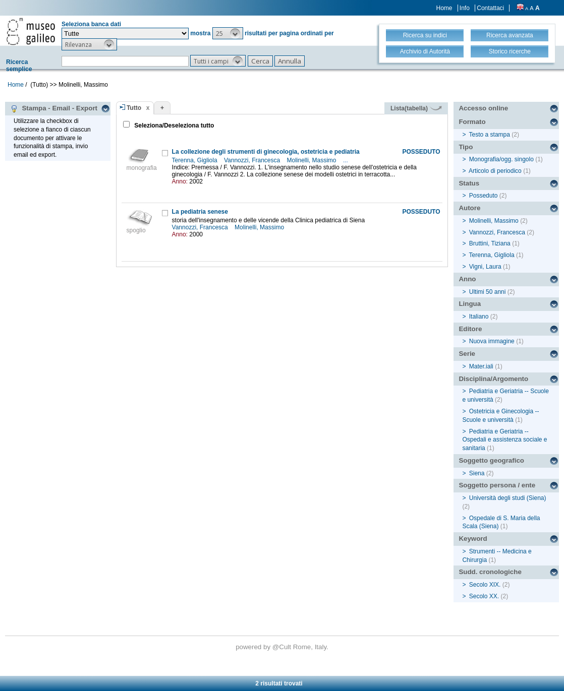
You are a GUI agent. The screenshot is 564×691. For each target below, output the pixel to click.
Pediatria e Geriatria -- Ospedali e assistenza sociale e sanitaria (504, 440)
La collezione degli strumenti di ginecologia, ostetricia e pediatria (266, 151)
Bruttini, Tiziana (490, 243)
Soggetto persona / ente (497, 485)
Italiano (479, 316)
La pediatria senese (200, 211)
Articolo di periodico (495, 170)
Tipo (466, 147)
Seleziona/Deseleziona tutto (173, 125)
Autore (469, 208)
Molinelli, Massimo (312, 160)
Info (465, 8)
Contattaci (490, 8)
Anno (467, 279)
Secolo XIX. (485, 584)
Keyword (473, 538)
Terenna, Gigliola (195, 160)
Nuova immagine (492, 341)
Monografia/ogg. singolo (501, 159)
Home (444, 8)
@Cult (282, 647)
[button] (227, 33)
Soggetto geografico (491, 460)
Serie (467, 353)
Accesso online (483, 108)
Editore (470, 329)
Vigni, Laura (485, 266)
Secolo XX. (484, 596)
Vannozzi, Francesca (253, 160)
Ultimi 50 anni (487, 291)
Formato (472, 121)
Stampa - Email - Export (53, 108)
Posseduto (483, 195)
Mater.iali (481, 366)
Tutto (134, 107)
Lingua (470, 303)
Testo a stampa (489, 134)
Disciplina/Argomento (493, 379)
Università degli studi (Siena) (507, 497)
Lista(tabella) (416, 108)
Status (469, 183)
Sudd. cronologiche (490, 572)
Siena (477, 473)
